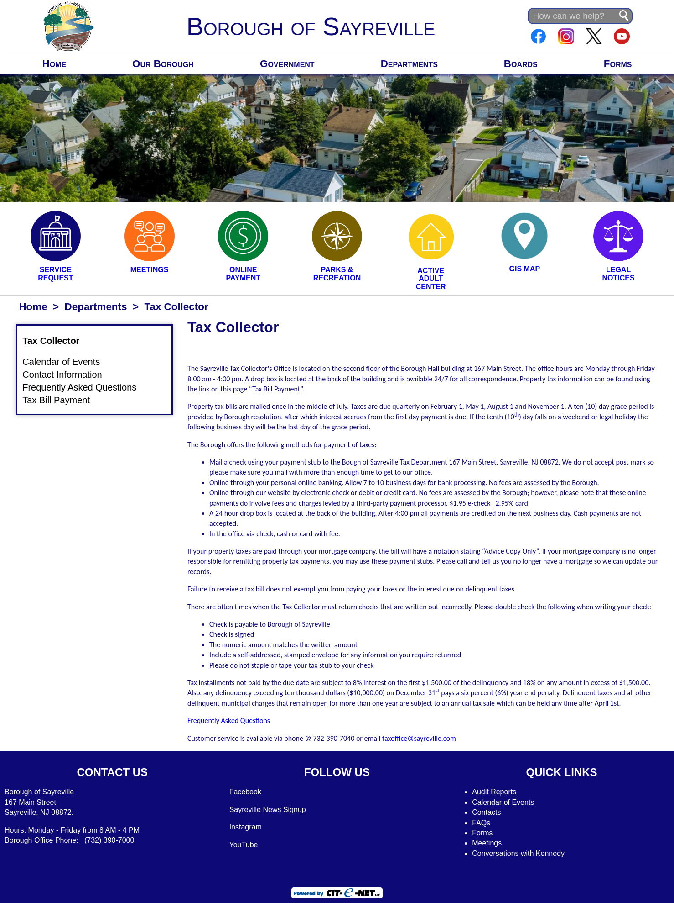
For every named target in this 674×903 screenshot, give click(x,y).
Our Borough (163, 63)
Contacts (486, 812)
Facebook (245, 792)
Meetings (487, 843)
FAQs (481, 823)
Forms (618, 63)
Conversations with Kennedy (518, 853)
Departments (409, 63)
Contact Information (67, 375)
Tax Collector (56, 341)
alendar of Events (505, 802)
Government (287, 63)
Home (54, 63)
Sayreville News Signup (267, 809)
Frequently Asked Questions (84, 388)
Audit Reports (494, 792)
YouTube (243, 845)
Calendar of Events (66, 362)
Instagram (245, 827)
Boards (521, 63)
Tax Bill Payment (61, 400)
